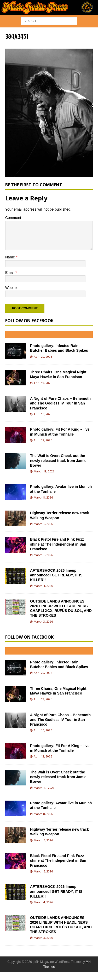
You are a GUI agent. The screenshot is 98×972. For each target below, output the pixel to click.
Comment (13, 218)
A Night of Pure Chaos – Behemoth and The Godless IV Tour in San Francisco (60, 403)
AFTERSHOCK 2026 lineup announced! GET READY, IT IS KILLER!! (56, 575)
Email (10, 272)
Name (10, 257)
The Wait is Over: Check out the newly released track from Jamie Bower (58, 460)
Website (11, 288)
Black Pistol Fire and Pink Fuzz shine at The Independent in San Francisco (58, 544)
